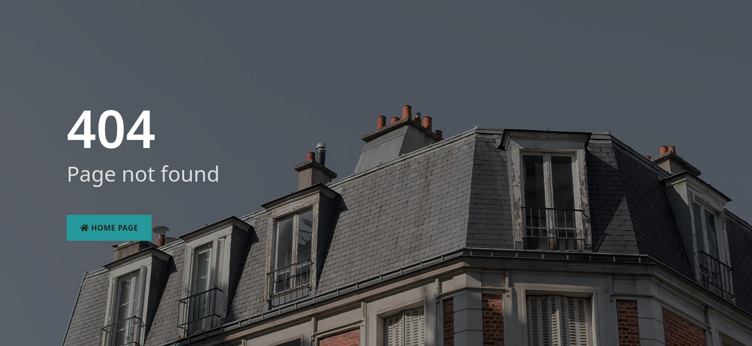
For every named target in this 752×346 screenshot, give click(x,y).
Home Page (109, 227)
